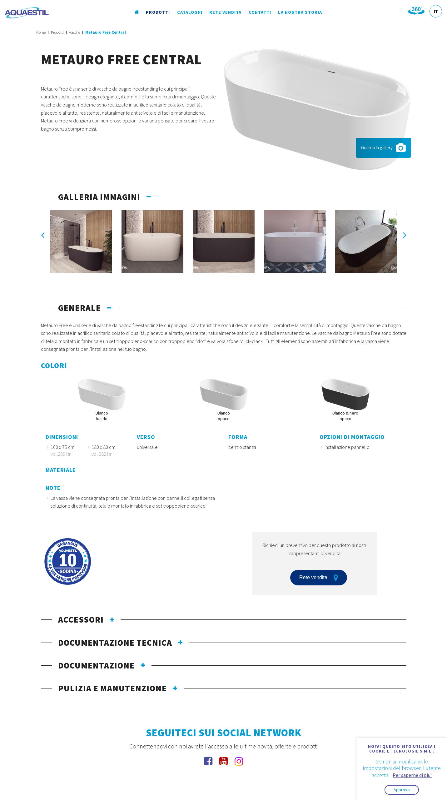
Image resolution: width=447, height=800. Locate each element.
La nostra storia (300, 12)
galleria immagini (99, 196)
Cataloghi (189, 12)
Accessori (81, 619)
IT (436, 11)
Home (41, 32)
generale (79, 307)
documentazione (96, 665)
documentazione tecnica (115, 642)
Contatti (260, 12)
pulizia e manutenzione (112, 688)
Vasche (74, 32)
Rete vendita (225, 12)
